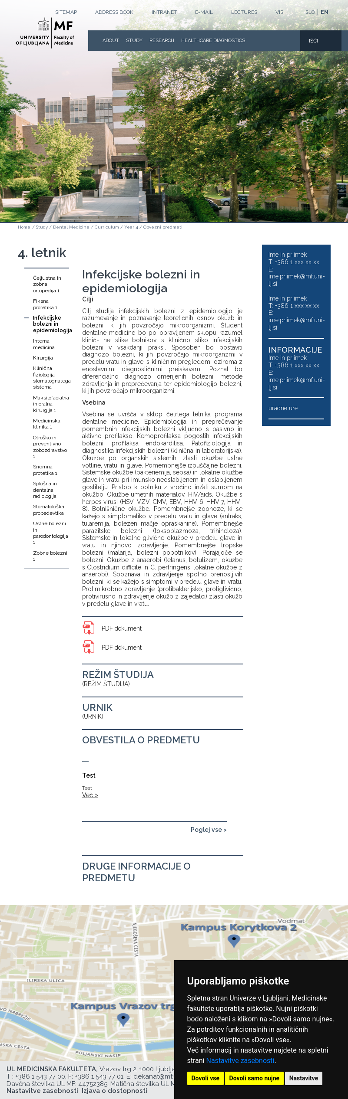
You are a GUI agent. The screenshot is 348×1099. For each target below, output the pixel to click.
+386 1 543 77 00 (40, 1076)
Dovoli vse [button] (206, 1078)
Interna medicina (44, 344)
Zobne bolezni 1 (50, 556)
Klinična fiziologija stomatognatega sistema (51, 377)
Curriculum (107, 227)
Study (134, 40)
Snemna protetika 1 (45, 470)
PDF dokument (122, 628)
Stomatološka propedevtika (48, 510)
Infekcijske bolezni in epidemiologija (51, 324)
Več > (90, 795)
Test (89, 775)
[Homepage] (45, 33)
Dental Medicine (71, 227)
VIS (279, 12)
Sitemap (66, 12)
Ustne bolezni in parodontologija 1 (50, 532)
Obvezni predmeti (162, 227)
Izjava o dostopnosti (114, 1091)
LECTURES (244, 12)
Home (24, 227)
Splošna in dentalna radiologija (45, 490)
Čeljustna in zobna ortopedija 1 (47, 284)
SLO (310, 12)
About (111, 40)
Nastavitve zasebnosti (240, 1060)
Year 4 (131, 227)
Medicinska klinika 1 (46, 424)
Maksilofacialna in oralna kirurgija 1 (51, 404)
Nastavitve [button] (303, 1078)
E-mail (204, 12)
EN (324, 12)
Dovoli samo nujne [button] (254, 1078)
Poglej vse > (209, 829)
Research (161, 40)
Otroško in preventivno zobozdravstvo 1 (50, 447)
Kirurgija (43, 358)
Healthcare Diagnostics (213, 40)
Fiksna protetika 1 (45, 304)
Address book (114, 12)
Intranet (164, 12)
